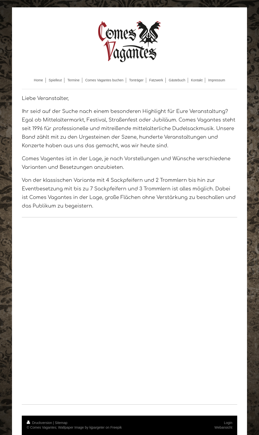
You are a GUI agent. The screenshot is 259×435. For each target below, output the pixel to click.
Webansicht (223, 427)
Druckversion (40, 423)
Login (228, 423)
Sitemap (61, 423)
